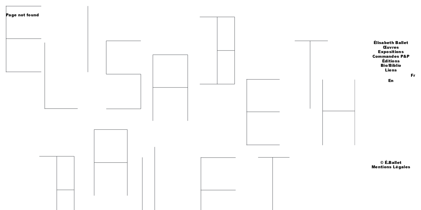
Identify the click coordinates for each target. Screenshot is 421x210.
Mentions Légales (391, 166)
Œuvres (391, 47)
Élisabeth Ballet (391, 42)
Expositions (391, 51)
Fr (413, 75)
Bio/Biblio (391, 65)
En (391, 80)
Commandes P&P (391, 56)
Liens (391, 70)
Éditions (391, 61)
